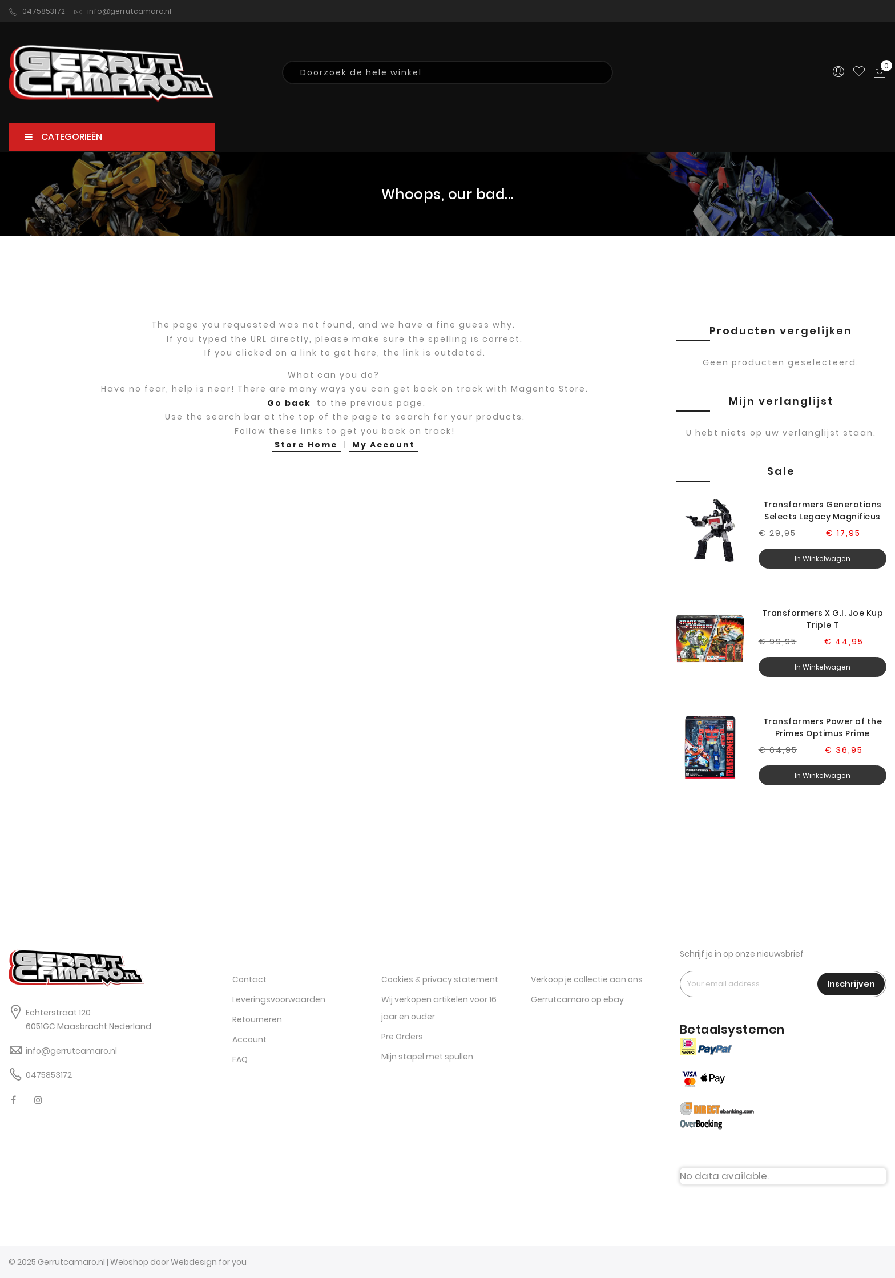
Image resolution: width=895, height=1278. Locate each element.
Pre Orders (402, 1036)
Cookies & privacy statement (439, 979)
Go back (289, 403)
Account (249, 1039)
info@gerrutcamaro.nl (122, 11)
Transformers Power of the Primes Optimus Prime (822, 727)
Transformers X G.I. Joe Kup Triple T (823, 619)
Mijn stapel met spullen (427, 1056)
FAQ (240, 1059)
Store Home (306, 444)
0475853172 (37, 11)
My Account (383, 444)
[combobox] (447, 72)
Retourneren (257, 1019)
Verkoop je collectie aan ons (587, 979)
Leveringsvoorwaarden (278, 999)
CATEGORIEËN (63, 136)
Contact (249, 979)
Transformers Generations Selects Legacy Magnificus (822, 510)
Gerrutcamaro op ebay (577, 999)
